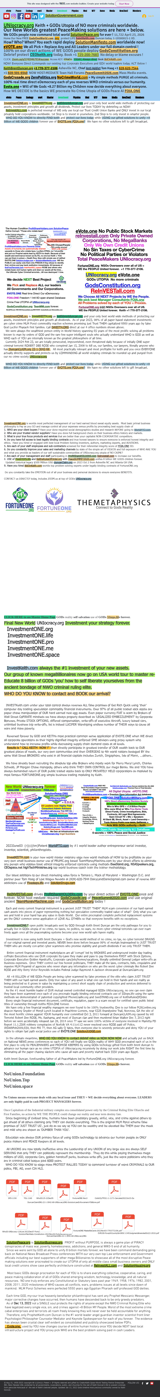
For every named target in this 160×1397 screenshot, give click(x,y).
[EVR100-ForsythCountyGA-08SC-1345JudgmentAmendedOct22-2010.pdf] (128, 1224)
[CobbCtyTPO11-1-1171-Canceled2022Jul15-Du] (115, 1189)
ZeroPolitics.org (43, 77)
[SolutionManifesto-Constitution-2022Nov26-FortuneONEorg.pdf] (45, 1225)
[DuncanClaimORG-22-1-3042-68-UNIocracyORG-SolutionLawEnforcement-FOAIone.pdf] (64, 1194)
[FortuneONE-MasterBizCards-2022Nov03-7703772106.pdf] (97, 1222)
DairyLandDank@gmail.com (108, 879)
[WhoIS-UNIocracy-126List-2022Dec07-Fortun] (21, 1223)
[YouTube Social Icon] (28, 16)
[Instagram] (13, 16)
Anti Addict (93, 68)
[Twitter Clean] (147, 1383)
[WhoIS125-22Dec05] (45, 1189)
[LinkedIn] (35, 16)
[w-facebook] (142, 1383)
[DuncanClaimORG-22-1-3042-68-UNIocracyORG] (67, 1227)
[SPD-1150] (12, 1189)
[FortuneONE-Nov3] (80, 1189)
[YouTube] (6, 16)
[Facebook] (21, 16)
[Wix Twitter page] (42, 16)
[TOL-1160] (28, 1189)
